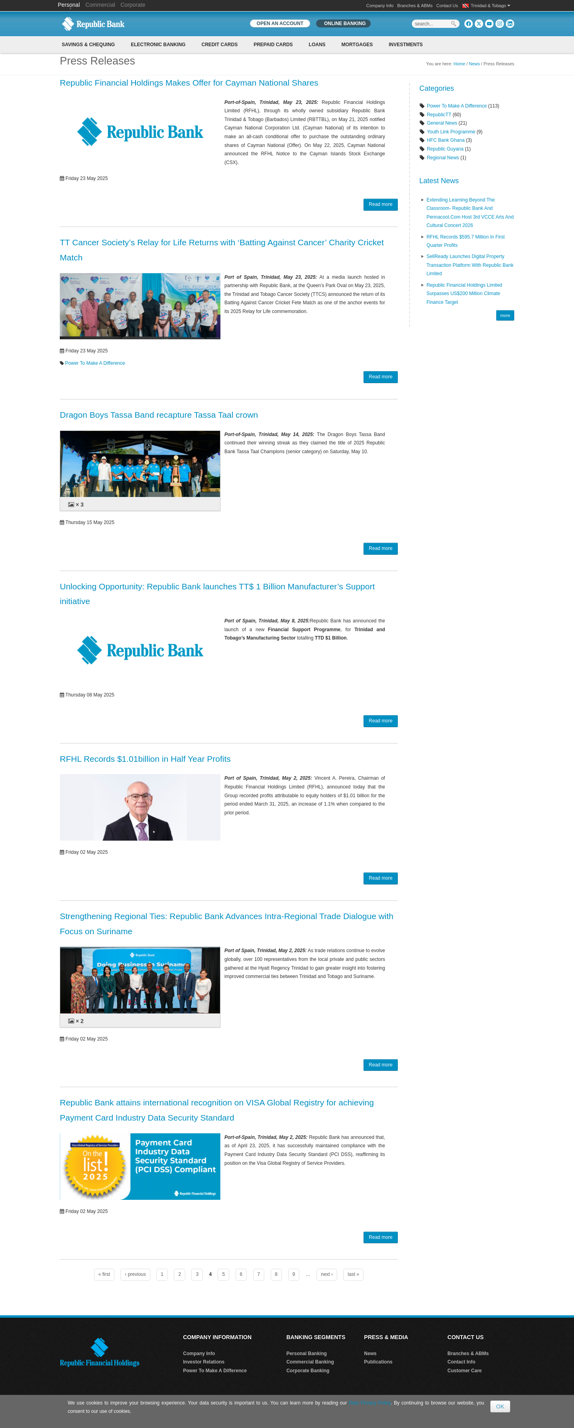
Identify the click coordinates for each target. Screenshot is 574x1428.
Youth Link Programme (451, 132)
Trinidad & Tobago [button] (490, 5)
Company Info (379, 5)
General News (442, 123)
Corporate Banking (307, 1370)
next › (327, 1274)
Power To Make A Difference (95, 363)
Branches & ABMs (415, 5)
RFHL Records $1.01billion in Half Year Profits (145, 758)
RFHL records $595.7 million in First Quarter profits (466, 241)
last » (353, 1274)
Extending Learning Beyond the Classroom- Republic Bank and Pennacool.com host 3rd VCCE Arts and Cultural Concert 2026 (470, 213)
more (505, 315)
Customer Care (465, 1370)
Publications (378, 1362)
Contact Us (447, 5)
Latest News (439, 181)
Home (459, 63)
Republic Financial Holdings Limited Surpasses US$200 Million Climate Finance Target (464, 293)
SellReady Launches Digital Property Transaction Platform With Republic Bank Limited (470, 265)
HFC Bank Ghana (446, 140)
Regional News (443, 157)
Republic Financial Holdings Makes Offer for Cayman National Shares (189, 82)
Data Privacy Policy (370, 1403)
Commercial (100, 5)
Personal (69, 5)
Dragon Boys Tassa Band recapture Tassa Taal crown (159, 414)
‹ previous (135, 1274)
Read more (380, 204)
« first (104, 1274)
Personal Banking (306, 1353)
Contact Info (462, 1362)
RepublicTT (439, 114)
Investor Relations (203, 1362)
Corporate (132, 5)
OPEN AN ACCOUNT (280, 23)
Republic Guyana (445, 149)
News (474, 63)
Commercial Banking (310, 1362)
